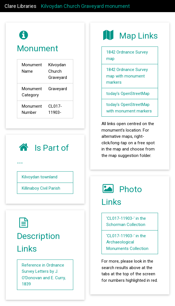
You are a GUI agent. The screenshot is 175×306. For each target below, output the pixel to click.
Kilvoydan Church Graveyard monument (85, 6)
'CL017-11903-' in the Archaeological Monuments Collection (127, 242)
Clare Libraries (20, 6)
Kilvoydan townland (39, 176)
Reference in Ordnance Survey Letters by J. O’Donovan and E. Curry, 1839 (44, 275)
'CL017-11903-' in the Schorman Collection (126, 221)
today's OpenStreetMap (128, 93)
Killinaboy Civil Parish (41, 188)
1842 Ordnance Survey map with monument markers (127, 76)
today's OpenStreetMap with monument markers (129, 108)
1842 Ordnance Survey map (127, 55)
